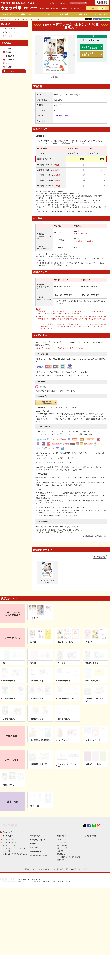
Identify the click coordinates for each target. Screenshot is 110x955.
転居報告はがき (64, 647)
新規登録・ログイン (63, 816)
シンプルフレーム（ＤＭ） (67, 731)
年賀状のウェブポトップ (6, 19)
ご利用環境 (60, 822)
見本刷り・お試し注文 (10, 804)
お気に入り (10, 56)
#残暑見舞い (59, 115)
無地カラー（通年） (93, 730)
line (94, 795)
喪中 (45, 8)
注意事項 (56, 466)
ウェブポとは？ (46, 14)
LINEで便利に (7, 813)
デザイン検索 (7, 36)
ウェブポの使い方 (63, 804)
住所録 (8, 52)
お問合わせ (64, 3)
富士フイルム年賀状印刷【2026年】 (63, 843)
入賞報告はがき (9, 685)
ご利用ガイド (82, 14)
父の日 (5, 629)
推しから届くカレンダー (38, 818)
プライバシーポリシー (75, 466)
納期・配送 (60, 813)
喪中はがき (34, 806)
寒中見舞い (34, 810)
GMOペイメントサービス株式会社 (54, 461)
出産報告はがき (36, 647)
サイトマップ (82, 831)
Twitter (84, 795)
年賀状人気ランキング (37, 802)
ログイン (14, 71)
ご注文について (62, 802)
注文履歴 (9, 67)
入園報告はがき (9, 664)
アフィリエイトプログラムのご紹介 (15, 810)
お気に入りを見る (9, 28)
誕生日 (33, 608)
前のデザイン (39, 54)
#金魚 (66, 115)
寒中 (56, 8)
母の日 (33, 629)
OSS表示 (73, 831)
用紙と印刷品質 (62, 807)
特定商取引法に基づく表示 (60, 831)
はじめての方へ (52, 3)
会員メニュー (7, 43)
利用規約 (26, 831)
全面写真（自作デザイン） (94, 665)
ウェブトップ (7, 794)
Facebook (89, 795)
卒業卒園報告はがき (66, 664)
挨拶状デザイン (27, 14)
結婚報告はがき (9, 647)
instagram (99, 795)
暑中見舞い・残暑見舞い (40, 706)
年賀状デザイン (9, 14)
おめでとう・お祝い (66, 608)
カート (8, 63)
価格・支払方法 (62, 810)
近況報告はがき (91, 629)
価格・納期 (64, 14)
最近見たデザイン (9, 32)
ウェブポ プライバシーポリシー (40, 831)
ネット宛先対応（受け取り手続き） (69, 819)
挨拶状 (65, 8)
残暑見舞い (17, 19)
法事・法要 (35, 772)
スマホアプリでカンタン (11, 807)
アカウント (10, 49)
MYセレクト (6, 24)
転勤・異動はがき (92, 647)
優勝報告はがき (36, 685)
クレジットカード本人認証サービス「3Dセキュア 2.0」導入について (64, 368)
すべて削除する (100, 523)
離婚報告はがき (64, 685)
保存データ (10, 60)
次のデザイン (71, 54)
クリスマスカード (92, 706)
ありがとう (90, 608)
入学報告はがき (36, 664)
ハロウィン (62, 629)
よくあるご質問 (101, 14)
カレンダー (35, 584)
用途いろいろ (8, 751)
